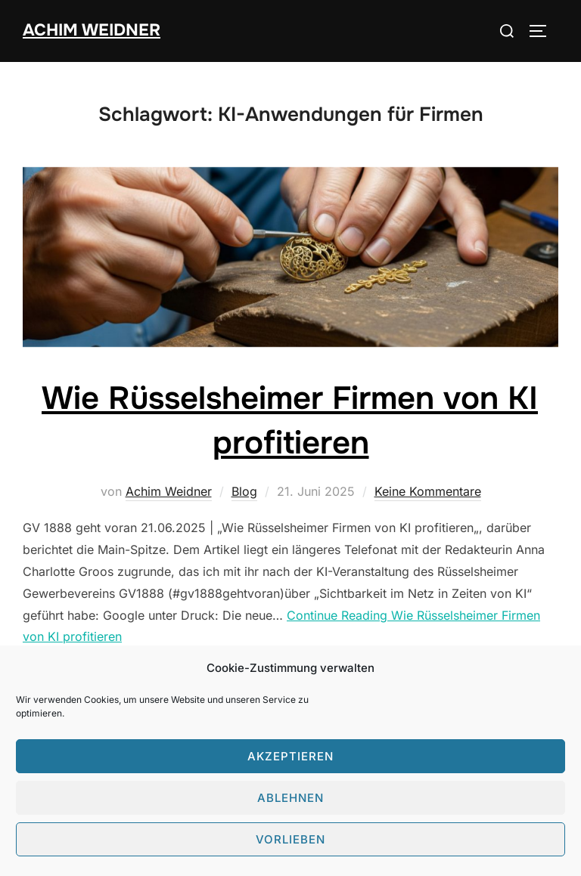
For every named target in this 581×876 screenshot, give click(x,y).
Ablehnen (290, 798)
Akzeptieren (290, 756)
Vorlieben (290, 839)
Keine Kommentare (427, 491)
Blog (244, 491)
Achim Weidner (91, 30)
